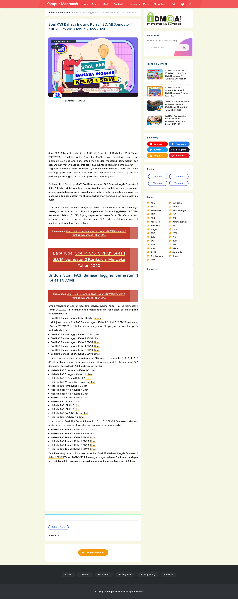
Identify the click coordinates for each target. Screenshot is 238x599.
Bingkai (154, 229)
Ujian (175, 256)
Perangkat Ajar (179, 222)
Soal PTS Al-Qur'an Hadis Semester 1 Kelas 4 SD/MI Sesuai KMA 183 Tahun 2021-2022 (177, 105)
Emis (153, 241)
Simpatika (177, 252)
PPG (174, 229)
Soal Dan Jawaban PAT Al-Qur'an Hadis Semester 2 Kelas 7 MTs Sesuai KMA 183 (176, 120)
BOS (153, 233)
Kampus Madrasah (116, 592)
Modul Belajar (179, 210)
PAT (174, 218)
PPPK (174, 233)
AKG (153, 203)
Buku (153, 237)
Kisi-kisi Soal (157, 256)
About (68, 575)
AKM (153, 206)
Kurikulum (177, 203)
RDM (174, 241)
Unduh (97, 318)
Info (153, 248)
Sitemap (168, 575)
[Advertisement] (93, 130)
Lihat (96, 334)
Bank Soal (56, 47)
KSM (153, 259)
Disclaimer (103, 575)
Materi (175, 206)
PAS (174, 214)
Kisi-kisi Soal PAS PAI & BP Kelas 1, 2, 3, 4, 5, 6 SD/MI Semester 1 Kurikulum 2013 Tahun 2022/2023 (176, 76)
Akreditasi (156, 210)
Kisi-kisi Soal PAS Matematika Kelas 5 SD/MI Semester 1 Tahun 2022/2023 (176, 91)
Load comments (95, 552)
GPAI (153, 244)
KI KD (153, 252)
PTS (174, 237)
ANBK (153, 214)
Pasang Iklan (125, 575)
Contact (85, 575)
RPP (174, 244)
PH (173, 225)
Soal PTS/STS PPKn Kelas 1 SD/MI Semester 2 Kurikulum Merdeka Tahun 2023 (89, 259)
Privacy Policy (148, 575)
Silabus (176, 248)
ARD (153, 218)
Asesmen (155, 222)
